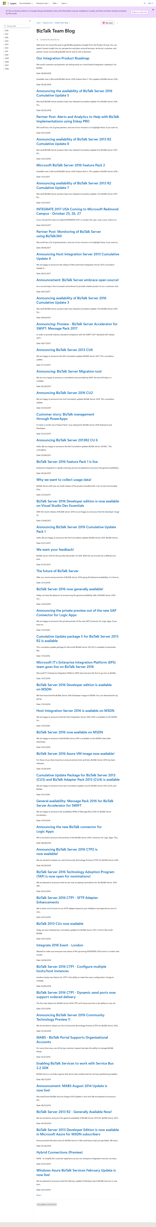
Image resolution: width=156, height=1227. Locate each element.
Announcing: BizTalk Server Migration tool (69, 371)
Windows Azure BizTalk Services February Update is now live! (76, 1172)
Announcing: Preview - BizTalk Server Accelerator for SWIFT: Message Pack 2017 (77, 326)
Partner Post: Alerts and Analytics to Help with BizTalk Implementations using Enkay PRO (77, 118)
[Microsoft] (4, 3)
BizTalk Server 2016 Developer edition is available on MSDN (74, 686)
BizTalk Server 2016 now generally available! (69, 589)
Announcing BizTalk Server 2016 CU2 (64, 392)
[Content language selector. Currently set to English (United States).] (14, 1223)
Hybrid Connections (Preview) (59, 1152)
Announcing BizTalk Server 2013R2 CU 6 (67, 440)
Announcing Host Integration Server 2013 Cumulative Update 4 (77, 256)
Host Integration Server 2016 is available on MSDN (75, 710)
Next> (39, 1195)
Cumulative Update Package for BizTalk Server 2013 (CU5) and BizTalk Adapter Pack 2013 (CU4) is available (78, 777)
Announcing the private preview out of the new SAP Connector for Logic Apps (76, 612)
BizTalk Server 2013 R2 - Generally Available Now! (74, 1111)
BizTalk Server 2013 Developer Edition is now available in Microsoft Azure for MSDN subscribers (77, 1131)
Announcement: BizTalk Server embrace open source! (77, 279)
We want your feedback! (55, 549)
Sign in (150, 3)
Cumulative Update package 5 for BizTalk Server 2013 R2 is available (77, 638)
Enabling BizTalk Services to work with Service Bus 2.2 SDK (75, 1065)
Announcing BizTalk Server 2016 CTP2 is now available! (67, 851)
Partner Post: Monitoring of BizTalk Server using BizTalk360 (68, 233)
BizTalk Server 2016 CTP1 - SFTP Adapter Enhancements (67, 899)
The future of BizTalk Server (57, 570)
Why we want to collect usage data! (63, 479)
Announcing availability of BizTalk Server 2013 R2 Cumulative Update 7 (73, 185)
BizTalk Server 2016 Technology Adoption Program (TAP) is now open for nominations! (75, 873)
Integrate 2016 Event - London (59, 945)
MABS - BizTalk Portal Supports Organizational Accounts (72, 1039)
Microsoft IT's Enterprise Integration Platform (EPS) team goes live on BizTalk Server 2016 (76, 664)
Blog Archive (48, 23)
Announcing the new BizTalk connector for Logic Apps (69, 828)
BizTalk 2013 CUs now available (59, 923)
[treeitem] (17, 30)
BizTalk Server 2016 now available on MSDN (69, 732)
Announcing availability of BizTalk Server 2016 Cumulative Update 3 (71, 300)
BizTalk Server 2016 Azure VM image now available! (75, 753)
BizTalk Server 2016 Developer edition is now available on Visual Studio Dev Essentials (77, 503)
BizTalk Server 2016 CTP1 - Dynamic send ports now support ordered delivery (76, 994)
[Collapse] (29, 21)
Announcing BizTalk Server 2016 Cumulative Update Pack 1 (76, 529)
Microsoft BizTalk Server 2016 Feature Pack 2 (70, 165)
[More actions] (117, 23)
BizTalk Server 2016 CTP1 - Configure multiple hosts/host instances (71, 968)
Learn (38, 23)
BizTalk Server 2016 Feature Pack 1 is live (67, 461)
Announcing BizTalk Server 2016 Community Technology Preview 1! (70, 1017)
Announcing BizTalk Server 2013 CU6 (64, 349)
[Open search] (144, 3)
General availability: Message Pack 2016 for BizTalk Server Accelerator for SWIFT (74, 802)
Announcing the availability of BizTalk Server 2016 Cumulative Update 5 (74, 92)
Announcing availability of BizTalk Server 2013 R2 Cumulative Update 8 (73, 141)
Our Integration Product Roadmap (62, 58)
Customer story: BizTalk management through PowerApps (65, 416)
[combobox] (16, 26)
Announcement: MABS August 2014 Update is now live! (71, 1087)
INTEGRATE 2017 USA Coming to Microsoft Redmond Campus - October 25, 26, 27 (77, 211)
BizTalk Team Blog (61, 23)
